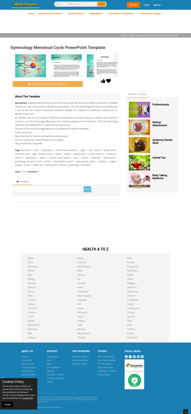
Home (31, 13)
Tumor (130, 304)
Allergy (31, 279)
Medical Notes (75, 13)
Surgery (131, 283)
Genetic (81, 283)
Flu (78, 279)
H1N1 (80, 287)
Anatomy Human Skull (163, 141)
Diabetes (32, 329)
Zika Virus (132, 337)
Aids (30, 274)
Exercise (81, 262)
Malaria (81, 329)
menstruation (51, 165)
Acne (30, 262)
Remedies (132, 270)
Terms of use (27, 363)
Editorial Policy (28, 374)
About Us (25, 356)
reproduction (80, 153)
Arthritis (32, 283)
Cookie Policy (27, 371)
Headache (82, 291)
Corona (32, 312)
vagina (113, 161)
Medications (83, 333)
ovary (75, 157)
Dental (31, 320)
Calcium (32, 300)
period (47, 161)
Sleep (130, 274)
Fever (80, 270)
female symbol (45, 153)
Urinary (131, 312)
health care (37, 165)
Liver (79, 325)
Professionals (161, 104)
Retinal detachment (160, 124)
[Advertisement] (95, 25)
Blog (49, 360)
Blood (31, 291)
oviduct (67, 153)
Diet (30, 333)
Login (147, 4)
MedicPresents (41, 407)
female (63, 165)
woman (85, 157)
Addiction (33, 266)
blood (97, 150)
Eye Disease (83, 266)
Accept (7, 404)
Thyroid (131, 295)
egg (34, 153)
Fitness (81, 274)
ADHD (31, 270)
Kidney (80, 320)
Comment (23, 181)
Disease (32, 337)
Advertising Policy (80, 360)
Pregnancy (132, 266)
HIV (79, 304)
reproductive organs (86, 161)
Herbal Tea (159, 157)
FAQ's (49, 363)
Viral (129, 320)
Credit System (104, 374)
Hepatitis (82, 300)
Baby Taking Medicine (160, 177)
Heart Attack (84, 295)
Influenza (82, 312)
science (18, 157)
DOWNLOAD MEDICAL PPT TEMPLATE (47, 84)
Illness (80, 308)
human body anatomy (66, 150)
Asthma (32, 287)
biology (18, 165)
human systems (96, 153)
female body (110, 150)
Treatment (132, 300)
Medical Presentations (50, 13)
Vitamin (131, 329)
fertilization (47, 150)
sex (90, 150)
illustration (26, 150)
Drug (80, 258)
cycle (36, 150)
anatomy (102, 161)
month (27, 165)
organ (83, 150)
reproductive (109, 157)
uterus (43, 157)
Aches (31, 258)
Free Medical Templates (120, 13)
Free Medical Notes (107, 360)
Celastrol (32, 308)
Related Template (137, 94)
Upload (133, 4)
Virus (130, 325)
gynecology (74, 165)
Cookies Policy (13, 381)
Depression (34, 325)
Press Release (53, 367)
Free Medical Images (150, 13)
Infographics (95, 13)
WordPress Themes (107, 371)
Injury (80, 316)
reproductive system (63, 161)
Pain (129, 258)
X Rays (130, 333)
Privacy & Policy (28, 367)
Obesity (81, 337)
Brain (30, 295)
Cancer (31, 304)
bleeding (96, 157)
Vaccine (131, 316)
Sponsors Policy (79, 363)
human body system (60, 157)
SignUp (157, 4)
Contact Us (26, 360)
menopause (31, 157)
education (86, 165)
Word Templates (105, 367)
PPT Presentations (106, 356)
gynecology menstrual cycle (28, 161)
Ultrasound (133, 308)
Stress (130, 279)
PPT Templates (105, 363)
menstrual (111, 153)
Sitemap (50, 371)
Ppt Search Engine (55, 374)
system (58, 153)
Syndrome (132, 291)
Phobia (131, 262)
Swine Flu (132, 287)
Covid (31, 316)
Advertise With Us (80, 356)
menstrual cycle (22, 153)
